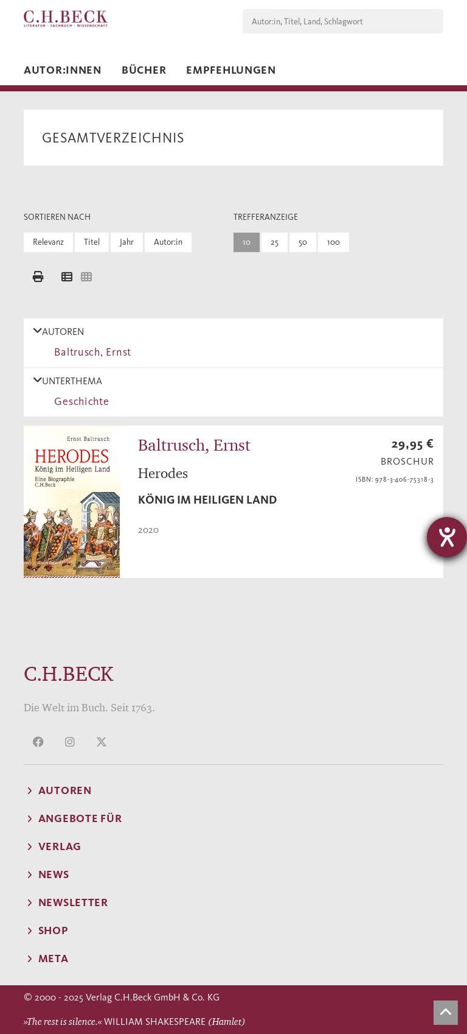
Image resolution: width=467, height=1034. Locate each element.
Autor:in (168, 242)
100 (333, 242)
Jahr (127, 242)
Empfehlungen (231, 70)
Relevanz (48, 242)
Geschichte (79, 401)
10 (247, 242)
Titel (92, 242)
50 (303, 242)
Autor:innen (63, 70)
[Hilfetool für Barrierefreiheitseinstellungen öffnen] (447, 537)
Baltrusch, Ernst (90, 352)
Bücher (144, 70)
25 (274, 242)
